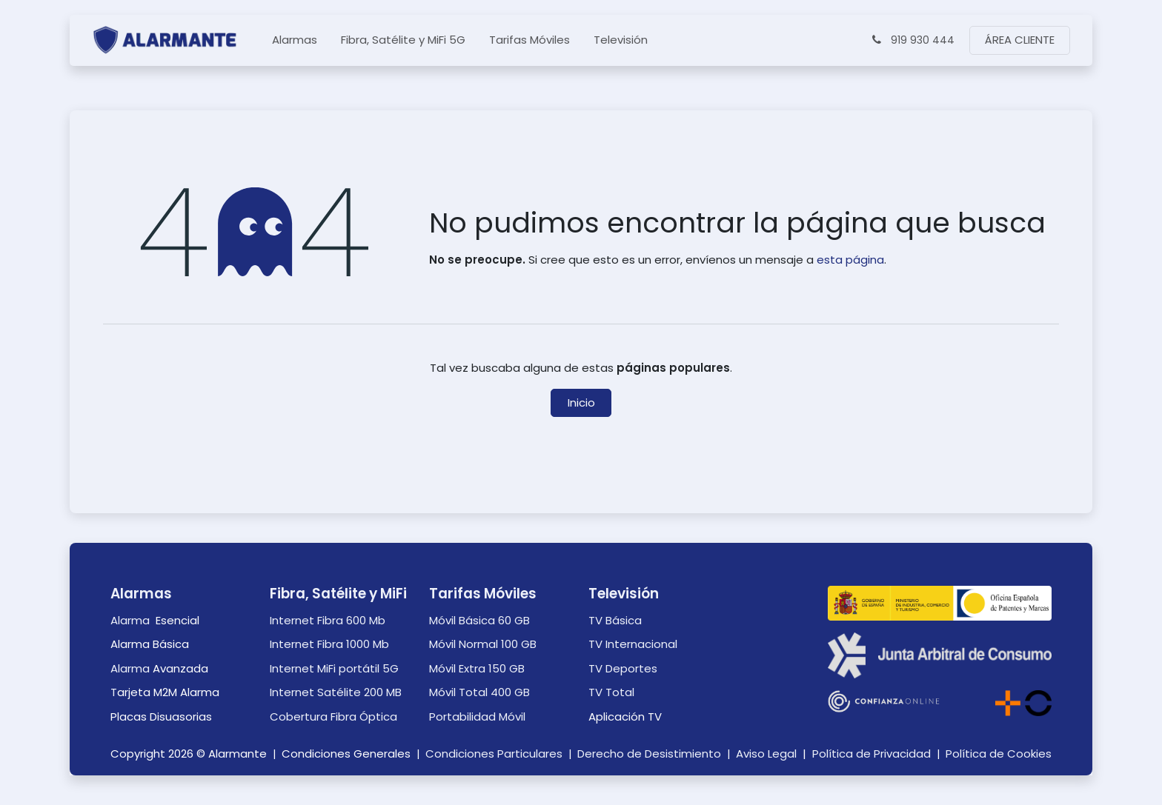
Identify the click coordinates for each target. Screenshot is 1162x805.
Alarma (131, 620)
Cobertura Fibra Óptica (333, 716)
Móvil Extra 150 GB (477, 668)
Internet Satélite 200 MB (336, 692)
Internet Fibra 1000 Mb (329, 644)
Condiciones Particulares (493, 753)
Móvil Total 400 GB (479, 692)
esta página (850, 259)
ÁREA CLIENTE (1020, 39)
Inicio (581, 402)
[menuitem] (294, 40)
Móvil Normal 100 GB (483, 644)
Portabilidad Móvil (477, 716)
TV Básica (615, 620)
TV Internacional (632, 644)
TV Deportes (622, 668)
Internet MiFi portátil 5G (334, 668)
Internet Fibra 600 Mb (327, 620)
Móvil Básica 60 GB (479, 620)
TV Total (611, 692)
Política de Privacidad (871, 753)
